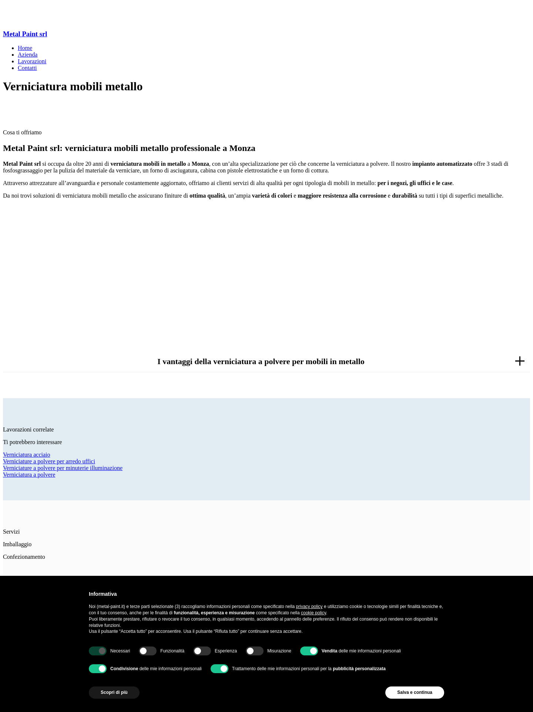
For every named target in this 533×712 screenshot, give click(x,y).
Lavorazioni (32, 61)
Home (25, 48)
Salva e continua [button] (414, 692)
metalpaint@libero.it (27, 13)
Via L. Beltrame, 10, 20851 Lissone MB (50, 19)
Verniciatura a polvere (29, 474)
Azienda (27, 54)
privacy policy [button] (309, 606)
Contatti (27, 68)
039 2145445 (18, 6)
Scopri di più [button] (114, 692)
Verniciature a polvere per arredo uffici (49, 461)
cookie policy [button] (313, 612)
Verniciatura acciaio (26, 454)
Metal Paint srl (25, 34)
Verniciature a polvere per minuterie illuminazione (63, 468)
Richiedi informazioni (266, 291)
